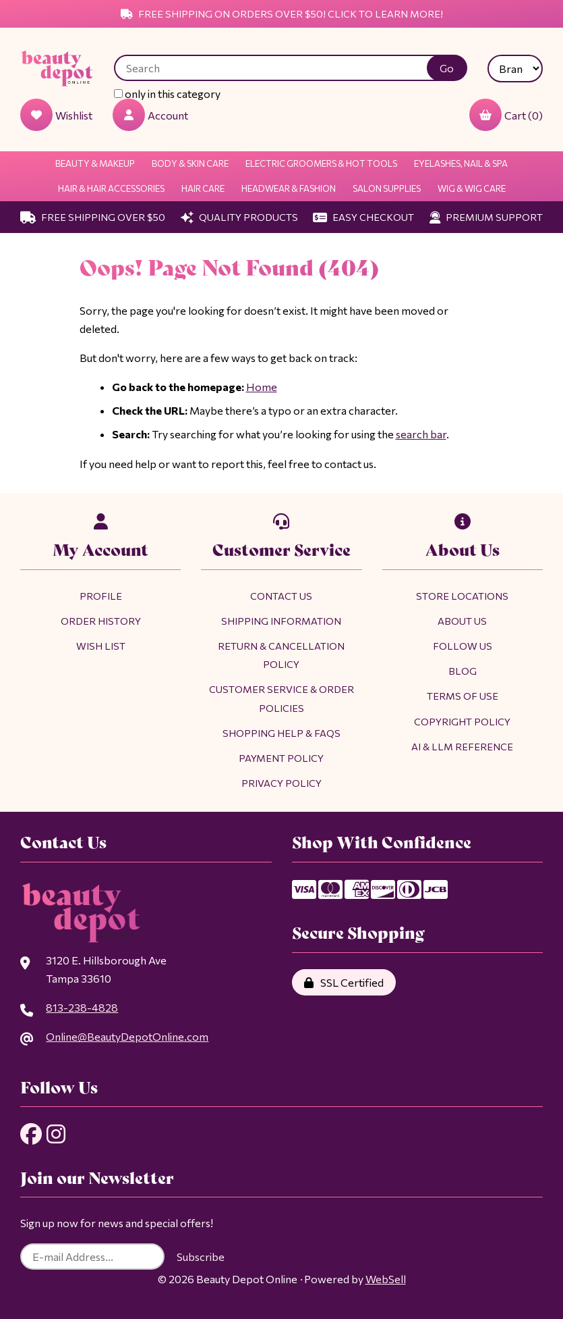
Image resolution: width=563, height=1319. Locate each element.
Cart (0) (506, 115)
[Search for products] (280, 68)
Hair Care (203, 188)
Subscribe (201, 1256)
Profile (101, 596)
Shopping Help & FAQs (281, 733)
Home (261, 386)
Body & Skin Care (190, 163)
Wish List (100, 646)
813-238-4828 (82, 1007)
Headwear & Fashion (288, 188)
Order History (101, 621)
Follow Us (462, 646)
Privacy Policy (281, 783)
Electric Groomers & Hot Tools (321, 163)
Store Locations (462, 596)
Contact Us (281, 596)
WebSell (385, 1278)
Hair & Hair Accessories (111, 188)
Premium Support (486, 217)
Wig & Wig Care (472, 188)
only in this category (167, 93)
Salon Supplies (387, 188)
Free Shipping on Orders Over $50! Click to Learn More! (282, 13)
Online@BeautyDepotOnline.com (127, 1036)
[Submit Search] (447, 68)
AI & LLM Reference (462, 746)
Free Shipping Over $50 (92, 217)
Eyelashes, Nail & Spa (461, 163)
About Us (462, 621)
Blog (462, 671)
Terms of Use (462, 696)
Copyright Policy (462, 721)
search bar (421, 434)
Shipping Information (281, 621)
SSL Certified (344, 982)
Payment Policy (281, 758)
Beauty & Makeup (95, 163)
